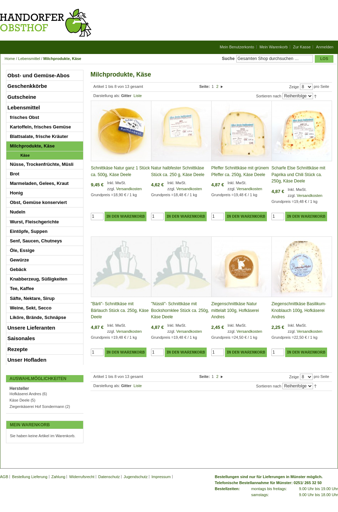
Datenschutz (109, 477)
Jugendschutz (136, 477)
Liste (137, 96)
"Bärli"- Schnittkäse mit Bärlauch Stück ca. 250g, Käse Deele (120, 310)
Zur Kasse (302, 47)
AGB (4, 477)
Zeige (294, 87)
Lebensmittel (29, 58)
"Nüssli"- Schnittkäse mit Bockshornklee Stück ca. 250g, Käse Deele (180, 310)
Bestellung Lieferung (29, 477)
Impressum (160, 477)
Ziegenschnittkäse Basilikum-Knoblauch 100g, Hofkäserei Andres (298, 310)
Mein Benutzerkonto (237, 47)
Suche (228, 58)
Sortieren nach (268, 96)
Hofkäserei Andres (25, 394)
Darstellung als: (106, 96)
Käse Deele (20, 400)
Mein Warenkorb (273, 47)
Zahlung (58, 477)
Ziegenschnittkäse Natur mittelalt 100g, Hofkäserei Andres (235, 310)
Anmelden (324, 47)
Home (10, 58)
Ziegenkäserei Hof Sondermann (37, 406)
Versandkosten (129, 189)
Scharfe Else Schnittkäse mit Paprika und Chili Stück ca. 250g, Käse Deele (298, 174)
